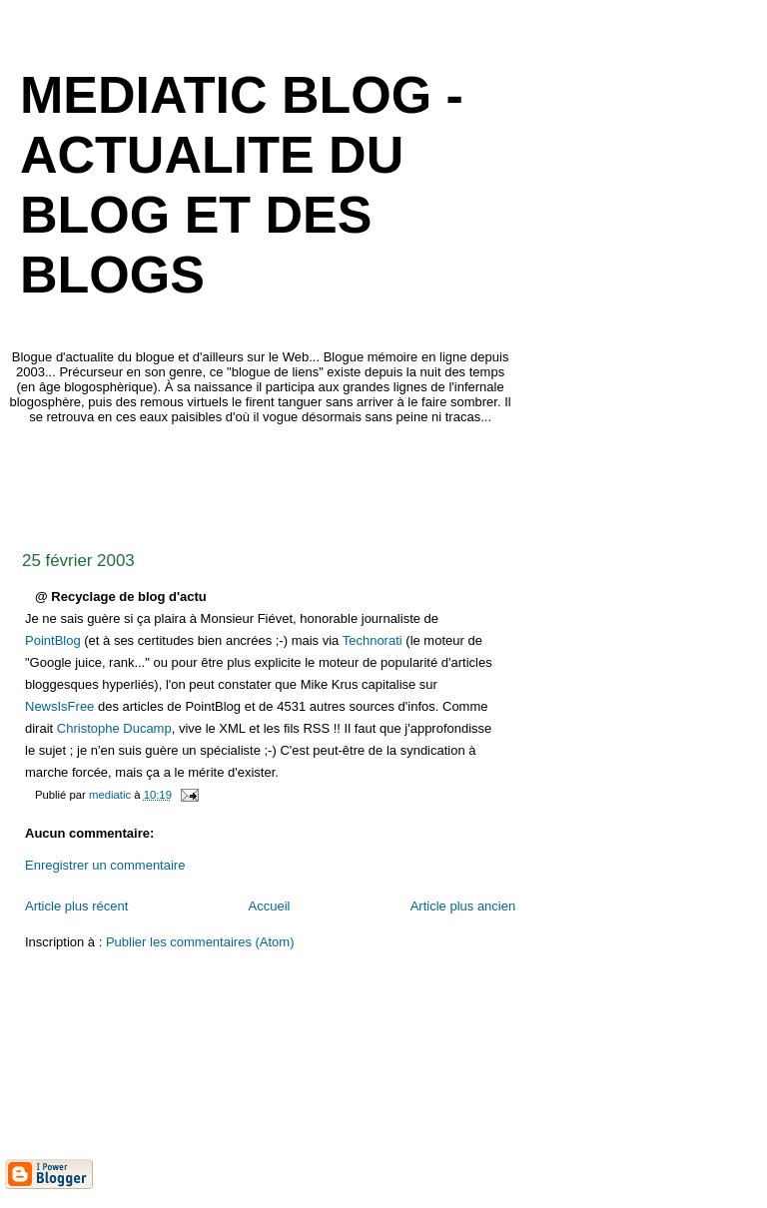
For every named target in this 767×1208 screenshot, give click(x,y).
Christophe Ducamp (114, 728)
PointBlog (53, 640)
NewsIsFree (59, 706)
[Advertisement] (368, 482)
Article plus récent (76, 906)
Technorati (372, 640)
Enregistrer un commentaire (105, 865)
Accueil (270, 906)
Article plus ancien (463, 906)
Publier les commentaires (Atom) (200, 941)
